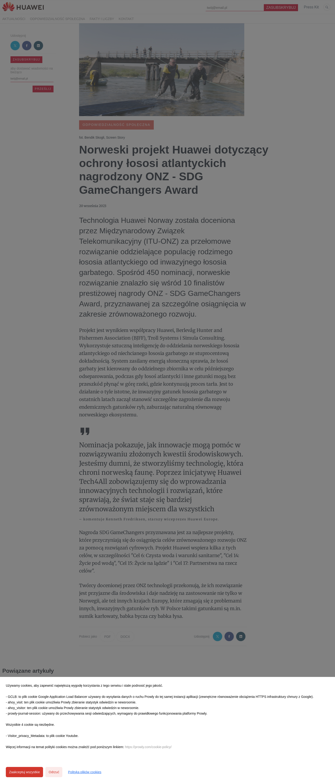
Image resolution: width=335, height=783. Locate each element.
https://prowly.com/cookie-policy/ (148, 747)
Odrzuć (54, 772)
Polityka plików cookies (84, 772)
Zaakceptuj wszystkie (24, 772)
